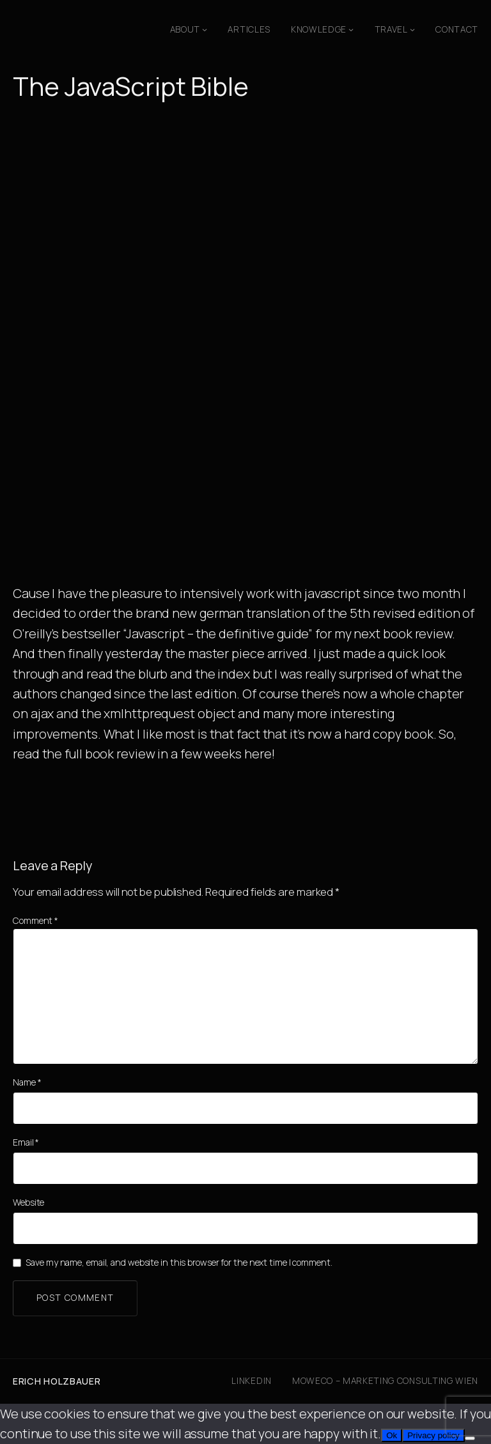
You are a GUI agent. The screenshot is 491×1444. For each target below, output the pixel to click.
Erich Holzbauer (57, 1381)
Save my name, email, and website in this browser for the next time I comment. (179, 1262)
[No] (470, 1438)
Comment (35, 920)
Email (26, 1142)
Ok (391, 1435)
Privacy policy (433, 1435)
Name (27, 1082)
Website (28, 1202)
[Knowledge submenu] (351, 29)
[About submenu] (204, 29)
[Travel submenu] (412, 29)
